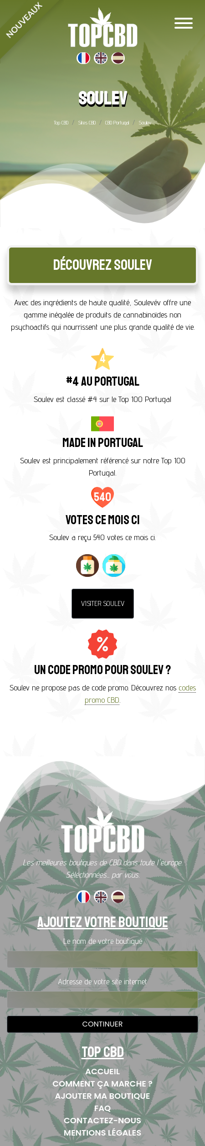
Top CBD (61, 122)
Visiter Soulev (102, 603)
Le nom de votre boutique (102, 941)
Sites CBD (87, 122)
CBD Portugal (117, 122)
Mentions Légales (102, 1132)
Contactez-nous (102, 1120)
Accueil (102, 1071)
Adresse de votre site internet (102, 981)
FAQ (102, 1108)
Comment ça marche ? (102, 1083)
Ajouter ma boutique (102, 1095)
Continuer (102, 1024)
